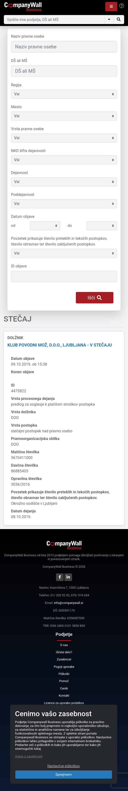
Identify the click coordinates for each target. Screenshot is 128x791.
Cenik (64, 688)
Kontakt (64, 695)
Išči (95, 298)
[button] (111, 6)
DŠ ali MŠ (19, 60)
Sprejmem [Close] (64, 774)
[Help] (121, 6)
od (13, 225)
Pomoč (64, 681)
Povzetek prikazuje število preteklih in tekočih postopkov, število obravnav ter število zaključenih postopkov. (59, 241)
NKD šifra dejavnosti (28, 150)
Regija (16, 85)
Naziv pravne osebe (27, 36)
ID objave (19, 266)
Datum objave (22, 216)
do (69, 225)
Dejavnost (19, 172)
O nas (64, 645)
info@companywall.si (68, 603)
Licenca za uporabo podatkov (64, 703)
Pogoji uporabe (64, 667)
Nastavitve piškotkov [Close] (63, 766)
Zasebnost (64, 659)
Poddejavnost (22, 194)
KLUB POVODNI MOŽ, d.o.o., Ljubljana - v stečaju (59, 345)
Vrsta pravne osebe (27, 129)
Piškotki (64, 674)
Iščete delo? (64, 652)
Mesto (16, 107)
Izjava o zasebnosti (29, 756)
